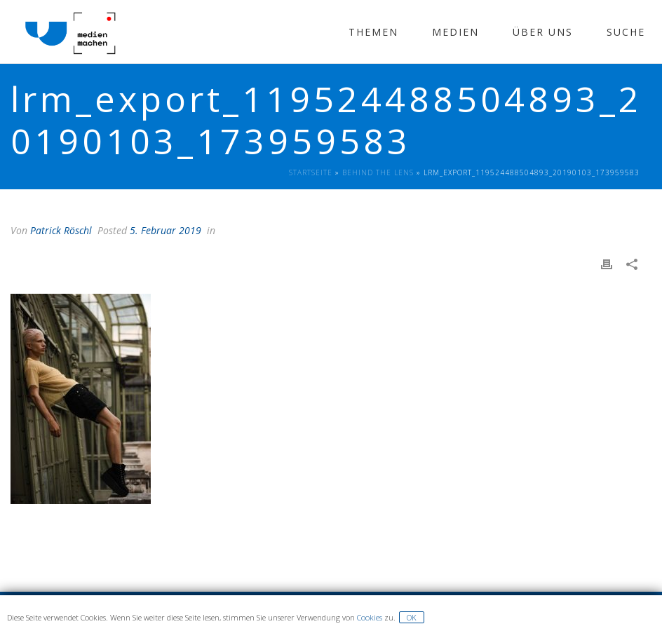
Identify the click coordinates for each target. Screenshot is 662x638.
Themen (373, 32)
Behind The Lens (378, 172)
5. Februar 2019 (165, 230)
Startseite (310, 172)
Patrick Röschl (61, 230)
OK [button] (412, 617)
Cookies (369, 617)
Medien (455, 32)
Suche (626, 32)
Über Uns (543, 32)
